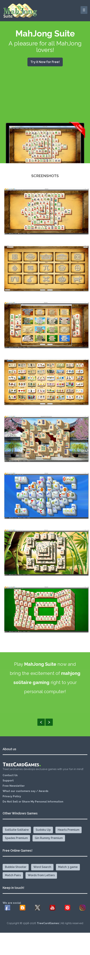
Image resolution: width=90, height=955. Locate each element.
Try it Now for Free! (45, 62)
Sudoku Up (43, 832)
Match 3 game (68, 869)
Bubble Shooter (15, 869)
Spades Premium (16, 840)
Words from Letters (41, 878)
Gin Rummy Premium (49, 840)
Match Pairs (13, 878)
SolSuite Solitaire (17, 832)
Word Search (42, 869)
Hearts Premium (68, 832)
